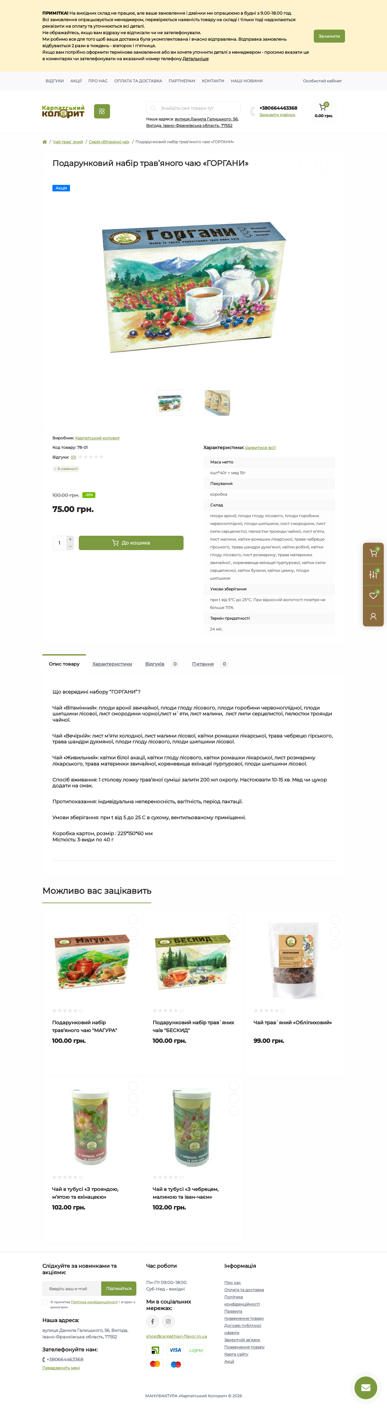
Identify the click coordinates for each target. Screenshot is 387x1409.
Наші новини (247, 80)
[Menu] (102, 111)
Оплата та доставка (138, 80)
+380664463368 (278, 108)
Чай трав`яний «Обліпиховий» (293, 1022)
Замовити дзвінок (277, 114)
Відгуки (55, 80)
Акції (76, 80)
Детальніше (196, 58)
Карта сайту (236, 1354)
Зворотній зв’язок (242, 1339)
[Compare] (133, 944)
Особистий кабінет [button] (322, 80)
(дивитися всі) (260, 447)
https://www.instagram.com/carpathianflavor (168, 1321)
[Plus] (70, 539)
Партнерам (182, 80)
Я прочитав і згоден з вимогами (92, 1304)
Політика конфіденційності (94, 1302)
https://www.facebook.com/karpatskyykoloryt (152, 1321)
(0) (73, 457)
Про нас (98, 80)
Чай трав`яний (68, 141)
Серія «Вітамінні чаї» (109, 141)
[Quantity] (59, 543)
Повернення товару (244, 1347)
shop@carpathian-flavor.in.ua (176, 1336)
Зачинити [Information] (329, 35)
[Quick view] (133, 919)
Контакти (213, 80)
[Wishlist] (133, 932)
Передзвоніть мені (61, 1367)
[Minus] (70, 546)
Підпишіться (118, 1288)
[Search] (153, 108)
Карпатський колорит (97, 437)
